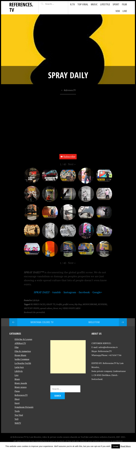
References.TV (21, 7)
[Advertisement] (68, 356)
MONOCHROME (90, 304)
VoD (118, 11)
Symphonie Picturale (24, 407)
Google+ (97, 292)
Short (17, 399)
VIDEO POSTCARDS (71, 308)
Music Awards (21, 383)
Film (124, 4)
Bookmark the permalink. (34, 312)
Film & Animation (23, 351)
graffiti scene (68, 304)
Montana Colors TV (42, 322)
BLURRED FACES (37, 304)
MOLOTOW (94, 322)
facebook (84, 292)
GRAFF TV (50, 304)
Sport (116, 4)
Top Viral (82, 4)
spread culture (46, 308)
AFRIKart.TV (20, 343)
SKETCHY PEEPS (31, 308)
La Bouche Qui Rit (23, 363)
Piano (17, 391)
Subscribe (68, 156)
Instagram (69, 292)
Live (125, 11)
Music (94, 4)
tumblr (56, 292)
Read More (125, 446)
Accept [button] (115, 446)
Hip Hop (78, 304)
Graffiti (59, 304)
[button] (72, 164)
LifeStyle (105, 4)
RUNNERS (102, 304)
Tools (17, 411)
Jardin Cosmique (22, 359)
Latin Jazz (19, 367)
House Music (20, 355)
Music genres (21, 387)
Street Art (57, 308)
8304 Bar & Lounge (23, 339)
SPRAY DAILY (42, 292)
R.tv (72, 4)
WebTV (18, 423)
